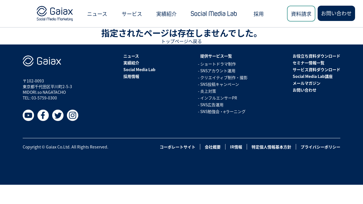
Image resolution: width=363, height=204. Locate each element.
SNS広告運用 (211, 104)
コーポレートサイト (177, 147)
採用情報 (131, 76)
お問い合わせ (336, 13)
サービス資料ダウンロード (316, 69)
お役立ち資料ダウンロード (316, 56)
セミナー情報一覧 (308, 62)
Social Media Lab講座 (313, 76)
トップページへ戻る (181, 41)
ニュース (97, 13)
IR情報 (236, 147)
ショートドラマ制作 (218, 64)
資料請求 (301, 13)
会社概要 (213, 147)
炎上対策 (208, 91)
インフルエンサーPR (218, 98)
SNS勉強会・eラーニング (223, 111)
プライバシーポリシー (320, 147)
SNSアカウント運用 (217, 70)
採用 (259, 13)
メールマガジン (306, 83)
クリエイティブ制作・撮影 (224, 77)
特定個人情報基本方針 (271, 147)
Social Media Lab (139, 69)
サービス (132, 13)
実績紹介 (166, 13)
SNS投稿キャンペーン (219, 84)
